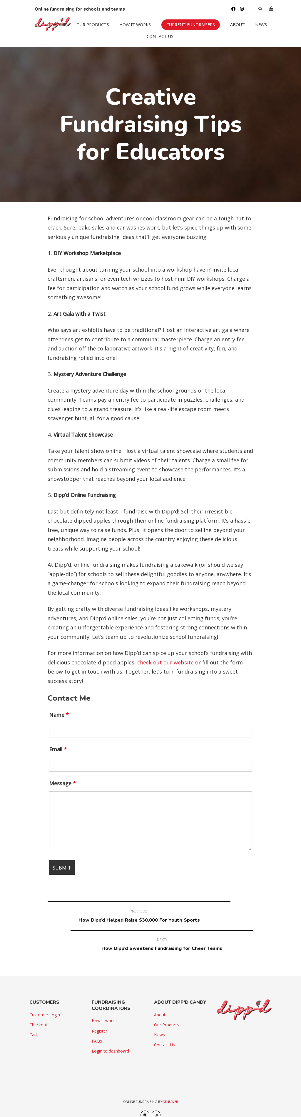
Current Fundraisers (185, 29)
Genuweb (170, 1081)
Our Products (87, 29)
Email (58, 749)
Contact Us (155, 41)
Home (54, 29)
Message (62, 783)
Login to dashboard (110, 1031)
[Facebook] (228, 6)
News (256, 29)
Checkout (38, 1005)
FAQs (97, 1021)
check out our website (165, 662)
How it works (130, 29)
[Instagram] (237, 6)
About (232, 29)
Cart (33, 1015)
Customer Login (44, 995)
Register (99, 1011)
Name (59, 714)
